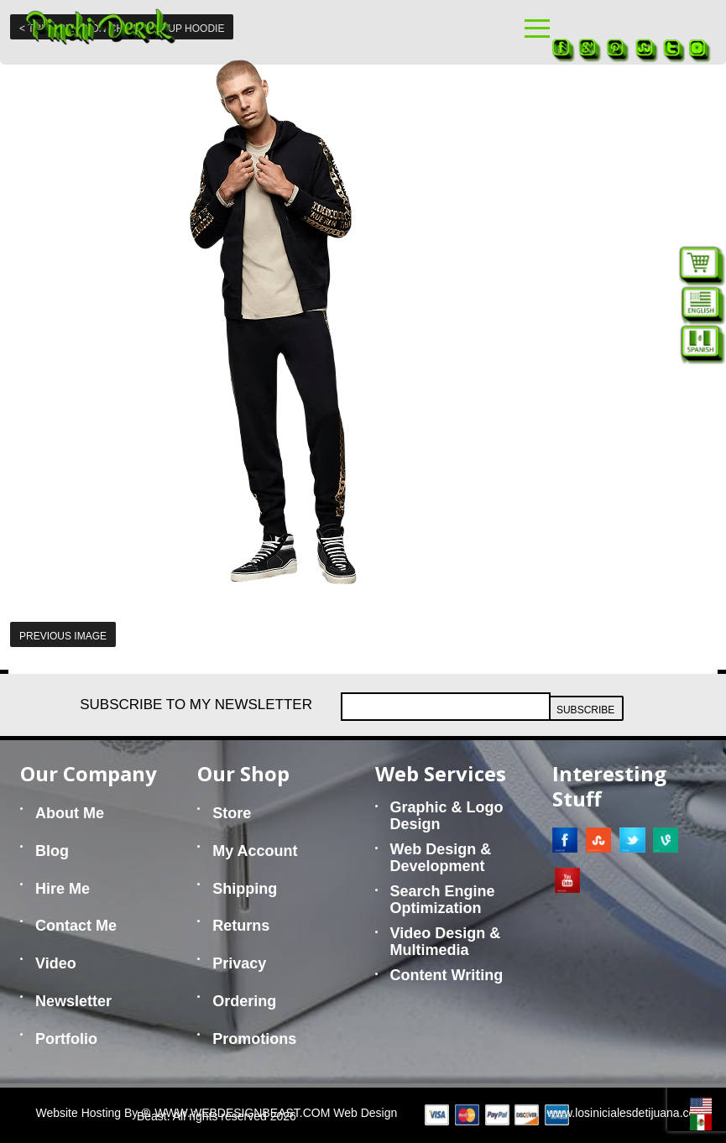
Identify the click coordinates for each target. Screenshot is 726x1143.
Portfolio (66, 1039)
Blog (52, 851)
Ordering (244, 1001)
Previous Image (63, 636)
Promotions (254, 1039)
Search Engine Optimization (442, 899)
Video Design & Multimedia (445, 941)
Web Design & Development (441, 857)
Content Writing (447, 975)
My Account (254, 851)
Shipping (244, 888)
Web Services (440, 773)
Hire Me (62, 888)
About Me (69, 813)
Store (231, 813)
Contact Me (76, 925)
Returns (240, 925)
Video (55, 963)
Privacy (239, 963)
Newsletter (73, 1001)
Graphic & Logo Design (447, 815)
